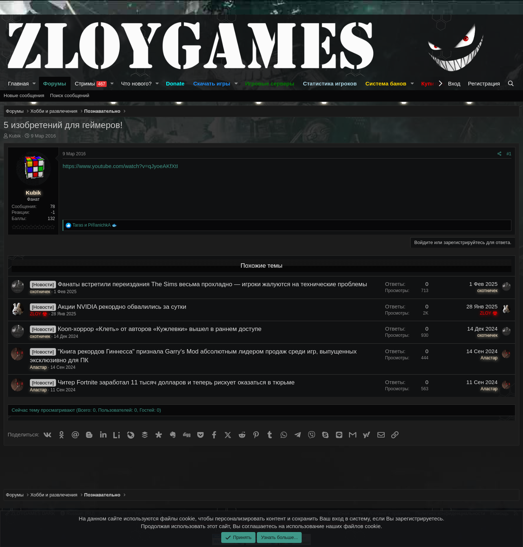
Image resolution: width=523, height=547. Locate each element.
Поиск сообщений (70, 95)
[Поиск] (511, 83)
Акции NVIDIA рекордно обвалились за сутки (122, 306)
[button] (34, 83)
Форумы (54, 83)
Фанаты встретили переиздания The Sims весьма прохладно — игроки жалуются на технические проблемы (212, 284)
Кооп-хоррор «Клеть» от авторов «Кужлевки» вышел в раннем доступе (159, 329)
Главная (18, 83)
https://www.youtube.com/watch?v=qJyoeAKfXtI (120, 166)
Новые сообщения (24, 95)
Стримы (91, 83)
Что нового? (136, 83)
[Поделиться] (499, 154)
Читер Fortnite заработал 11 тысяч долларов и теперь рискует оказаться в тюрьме (176, 382)
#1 (509, 153)
